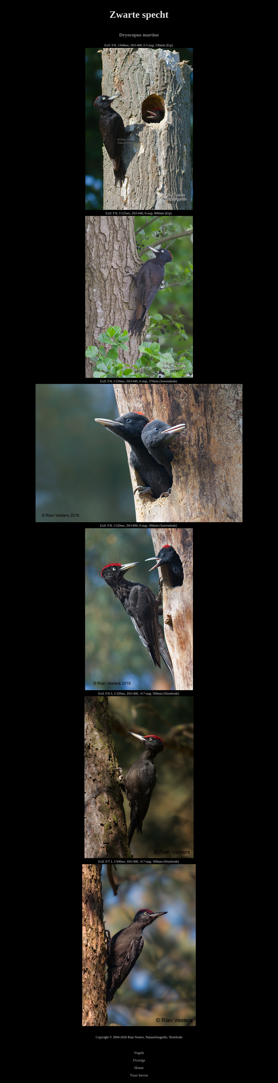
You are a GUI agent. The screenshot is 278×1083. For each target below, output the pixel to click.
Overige (139, 1060)
